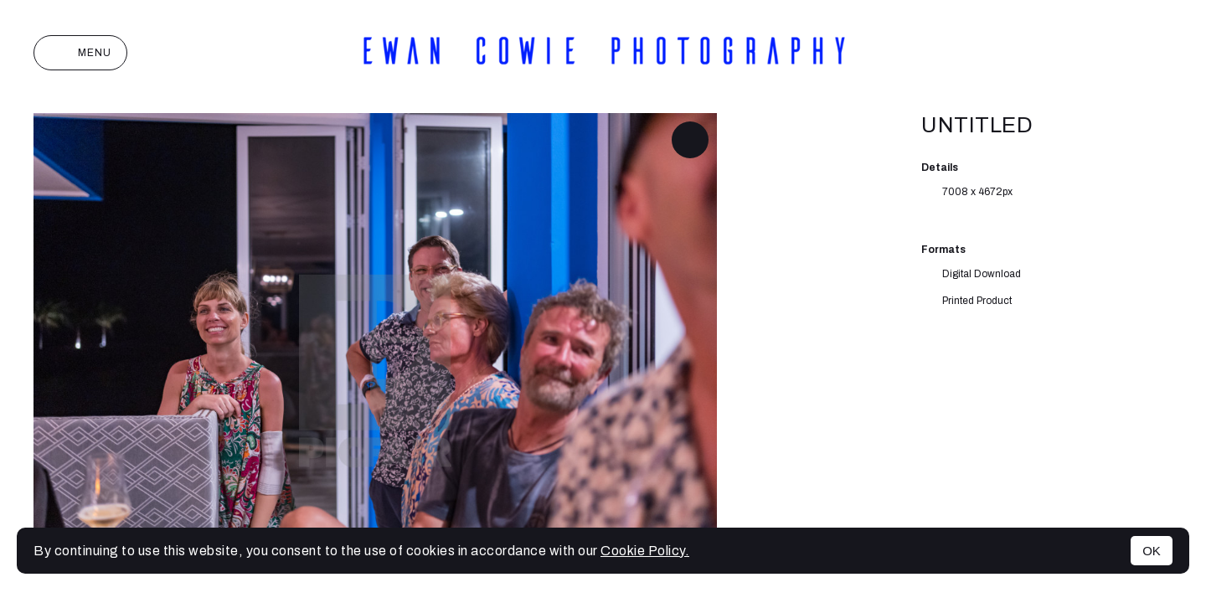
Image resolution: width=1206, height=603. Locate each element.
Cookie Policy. (644, 551)
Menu (80, 53)
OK (1151, 551)
